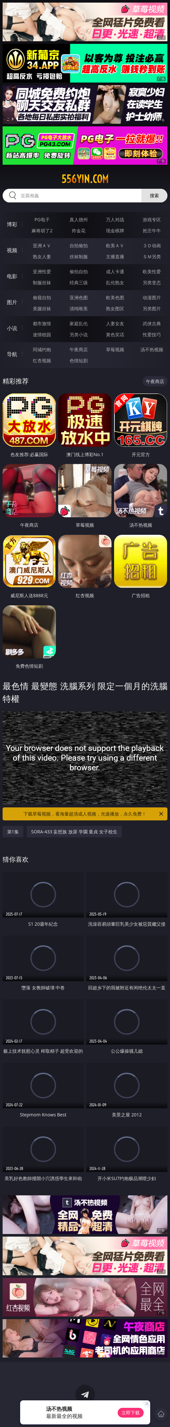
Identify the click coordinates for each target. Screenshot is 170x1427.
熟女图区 (115, 308)
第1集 (13, 832)
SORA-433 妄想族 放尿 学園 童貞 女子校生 (74, 832)
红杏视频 (42, 360)
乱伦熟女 (115, 282)
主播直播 (115, 256)
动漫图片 (152, 297)
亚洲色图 (79, 297)
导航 (12, 354)
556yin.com (85, 179)
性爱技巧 (152, 334)
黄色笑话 (115, 334)
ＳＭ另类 (152, 256)
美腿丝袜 (42, 308)
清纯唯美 (79, 308)
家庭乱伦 (79, 323)
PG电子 (42, 219)
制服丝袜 (42, 282)
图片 (12, 302)
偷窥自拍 (42, 297)
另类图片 (152, 308)
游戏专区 (152, 219)
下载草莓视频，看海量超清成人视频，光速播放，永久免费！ (93, 814)
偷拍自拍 (79, 271)
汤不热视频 (151, 349)
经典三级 (79, 282)
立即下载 (131, 1412)
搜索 (154, 195)
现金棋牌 (115, 230)
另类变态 (152, 282)
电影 (12, 276)
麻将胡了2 (42, 230)
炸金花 (78, 230)
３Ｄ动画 (152, 245)
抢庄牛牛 (152, 230)
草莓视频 (115, 349)
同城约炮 (42, 349)
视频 (12, 250)
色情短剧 (79, 360)
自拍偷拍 (79, 245)
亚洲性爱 (42, 271)
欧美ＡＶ (115, 245)
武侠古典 (152, 323)
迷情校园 (42, 334)
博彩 (12, 224)
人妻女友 (115, 323)
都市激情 (42, 323)
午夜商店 (79, 349)
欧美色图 (115, 297)
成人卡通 (115, 271)
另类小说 (79, 334)
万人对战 (115, 219)
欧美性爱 (152, 271)
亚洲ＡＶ (42, 245)
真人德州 (79, 219)
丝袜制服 (79, 256)
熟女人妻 (42, 256)
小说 (12, 328)
